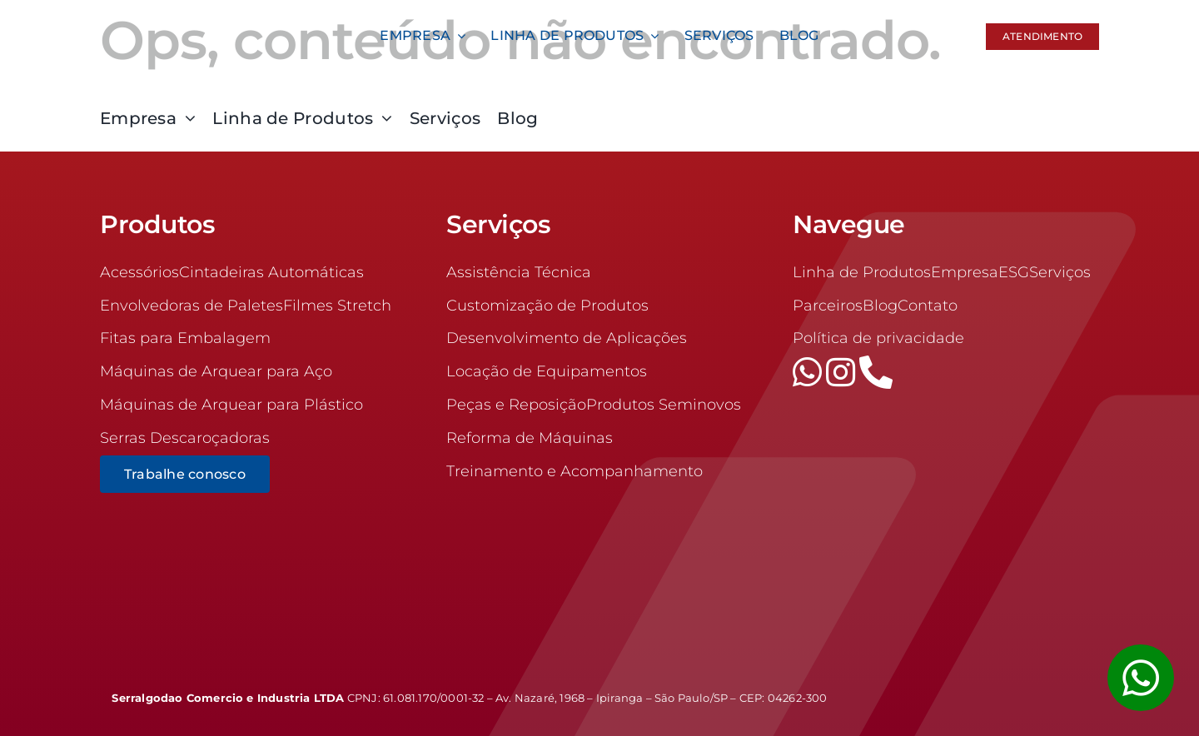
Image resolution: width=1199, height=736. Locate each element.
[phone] (876, 372)
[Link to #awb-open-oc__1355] (1140, 677)
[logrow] (989, 691)
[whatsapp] (809, 372)
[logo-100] (210, 16)
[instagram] (842, 372)
